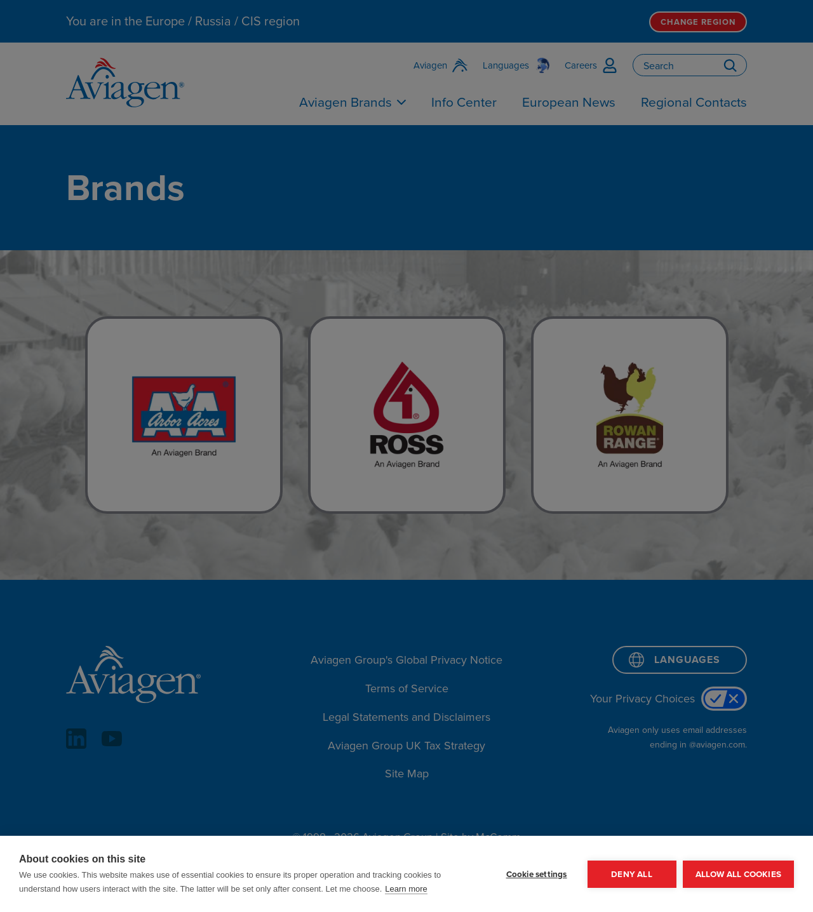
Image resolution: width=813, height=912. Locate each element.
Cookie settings (536, 874)
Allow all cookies (738, 874)
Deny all (631, 874)
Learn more (406, 889)
